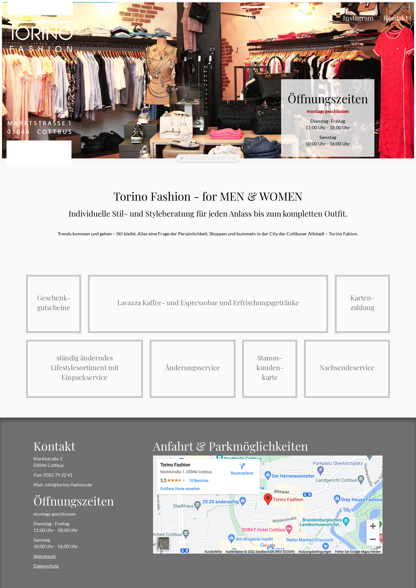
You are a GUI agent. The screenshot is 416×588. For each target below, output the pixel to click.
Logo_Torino (223, 158)
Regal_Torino (218, 158)
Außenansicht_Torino (234, 158)
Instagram (358, 17)
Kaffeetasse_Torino (197, 158)
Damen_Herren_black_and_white (192, 158)
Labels (284, 17)
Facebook (318, 17)
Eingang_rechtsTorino (203, 158)
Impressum (44, 556)
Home (255, 17)
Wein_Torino (208, 158)
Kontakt (396, 17)
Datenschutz (46, 566)
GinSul (187, 158)
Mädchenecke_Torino (182, 158)
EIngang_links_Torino (213, 158)
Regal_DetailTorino (229, 158)
